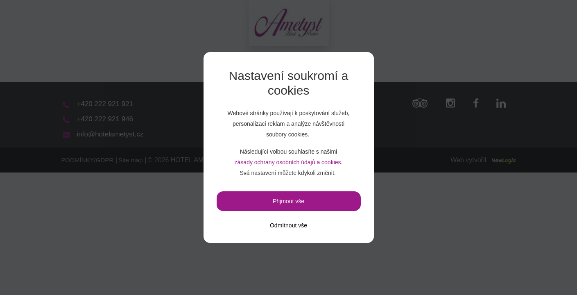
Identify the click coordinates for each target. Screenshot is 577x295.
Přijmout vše (288, 201)
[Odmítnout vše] (288, 225)
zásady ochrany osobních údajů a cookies (288, 162)
